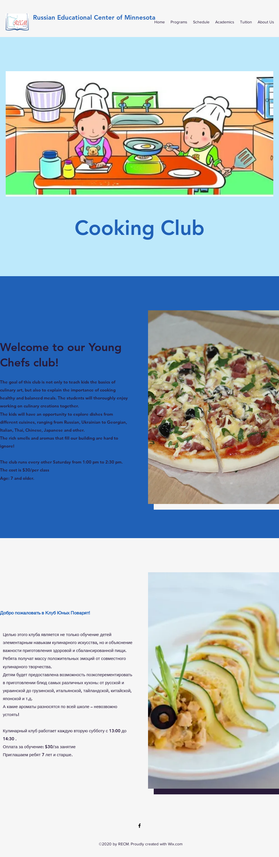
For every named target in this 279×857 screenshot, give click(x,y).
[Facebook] (139, 826)
